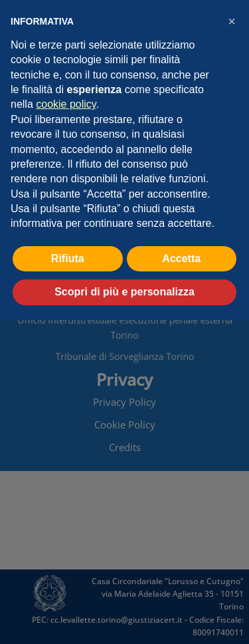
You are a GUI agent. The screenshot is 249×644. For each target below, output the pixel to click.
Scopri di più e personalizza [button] (124, 291)
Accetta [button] (181, 258)
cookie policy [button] (66, 104)
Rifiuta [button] (67, 258)
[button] (231, 21)
